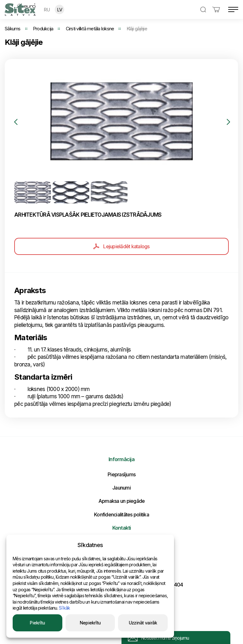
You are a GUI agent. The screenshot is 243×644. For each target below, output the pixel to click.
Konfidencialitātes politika (121, 514)
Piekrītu (37, 622)
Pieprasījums (121, 474)
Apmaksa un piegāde (121, 501)
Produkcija (43, 29)
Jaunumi (121, 488)
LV (59, 10)
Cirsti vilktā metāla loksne (90, 29)
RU (47, 10)
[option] (121, 122)
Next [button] (228, 122)
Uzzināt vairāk (143, 622)
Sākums (13, 29)
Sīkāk (64, 608)
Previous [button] (16, 122)
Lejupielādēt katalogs (121, 246)
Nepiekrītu (90, 622)
